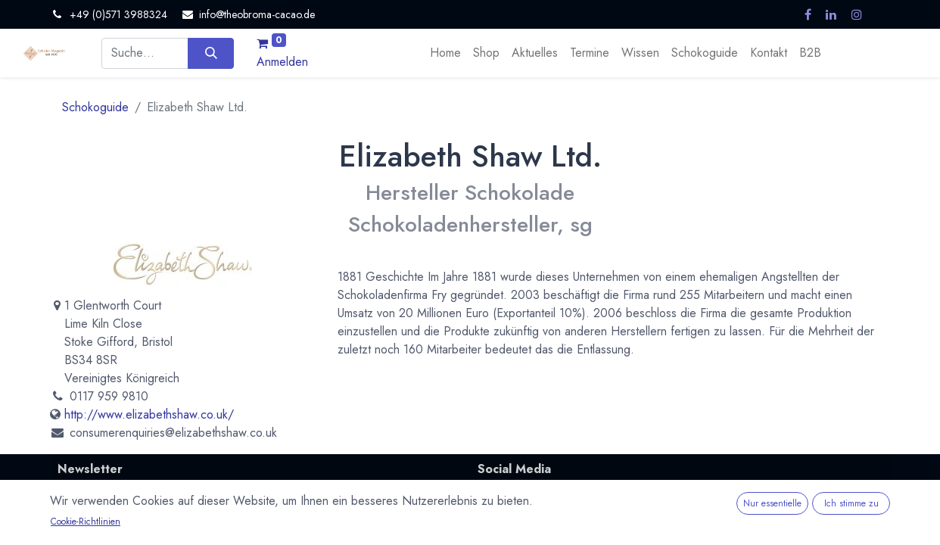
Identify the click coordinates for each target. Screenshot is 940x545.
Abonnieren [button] (415, 527)
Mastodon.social (520, 512)
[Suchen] (211, 53)
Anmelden (282, 61)
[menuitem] (445, 53)
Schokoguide (95, 107)
